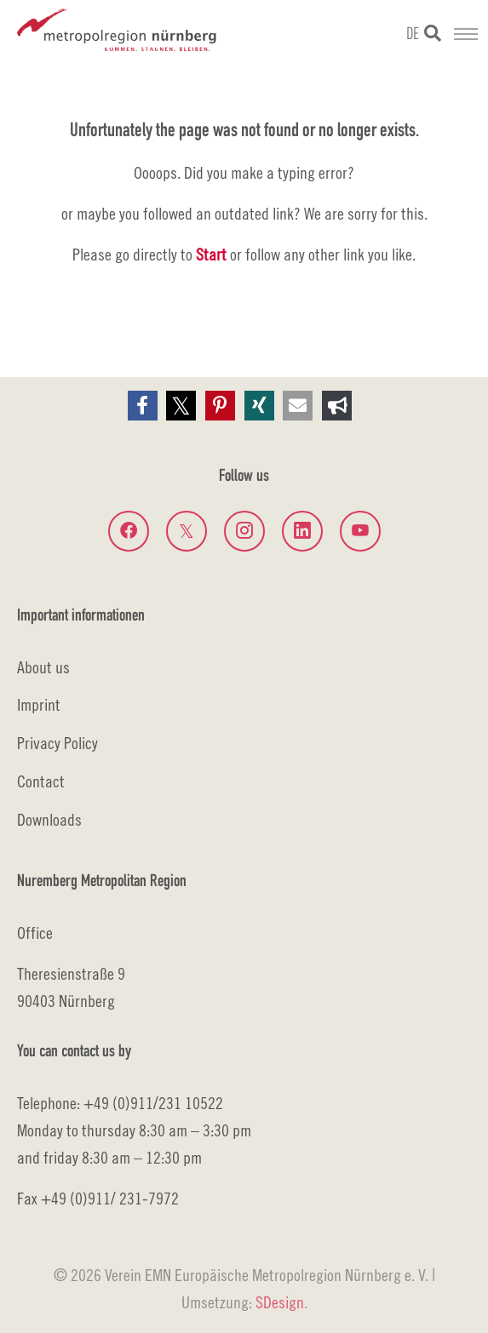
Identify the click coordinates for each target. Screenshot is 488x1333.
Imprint (38, 704)
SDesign (279, 1302)
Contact (41, 781)
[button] (143, 405)
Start (211, 254)
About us (43, 667)
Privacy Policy (57, 742)
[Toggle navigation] (465, 34)
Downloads (49, 819)
